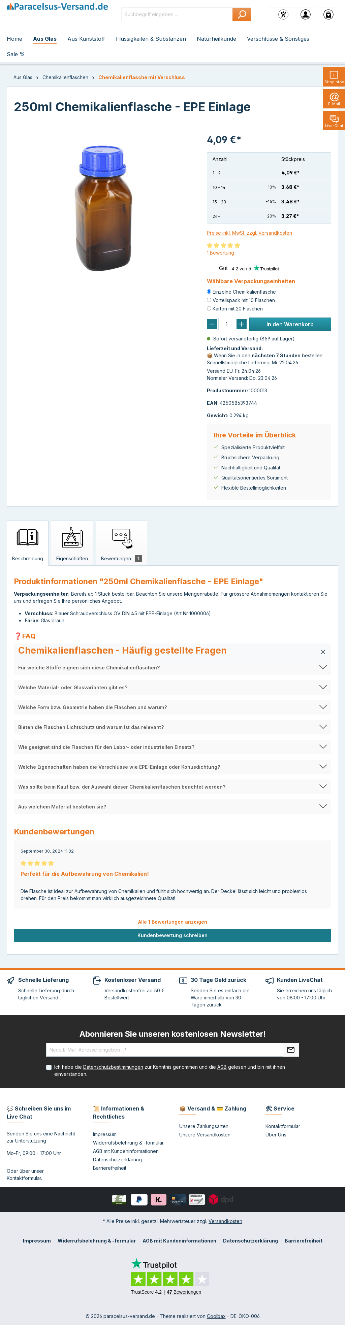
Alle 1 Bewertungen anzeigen (172, 922)
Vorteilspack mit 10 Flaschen (244, 300)
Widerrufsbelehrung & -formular (128, 1143)
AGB (222, 1067)
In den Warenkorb (290, 324)
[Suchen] (241, 14)
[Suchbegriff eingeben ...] (177, 14)
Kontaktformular (24, 1178)
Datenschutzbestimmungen (113, 1067)
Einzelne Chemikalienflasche (244, 292)
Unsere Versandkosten (204, 1134)
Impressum (105, 1134)
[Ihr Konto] (305, 14)
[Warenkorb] (328, 14)
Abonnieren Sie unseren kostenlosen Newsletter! (173, 1034)
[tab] (28, 543)
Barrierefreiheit (109, 1168)
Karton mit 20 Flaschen (238, 308)
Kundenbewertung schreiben (172, 935)
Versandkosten (225, 1221)
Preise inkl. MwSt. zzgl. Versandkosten (249, 233)
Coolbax (216, 1316)
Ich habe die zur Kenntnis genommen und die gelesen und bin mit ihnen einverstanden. (169, 1070)
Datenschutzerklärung (117, 1159)
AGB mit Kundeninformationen (126, 1151)
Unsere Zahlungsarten (203, 1126)
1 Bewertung (220, 253)
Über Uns (275, 1134)
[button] (172, 651)
